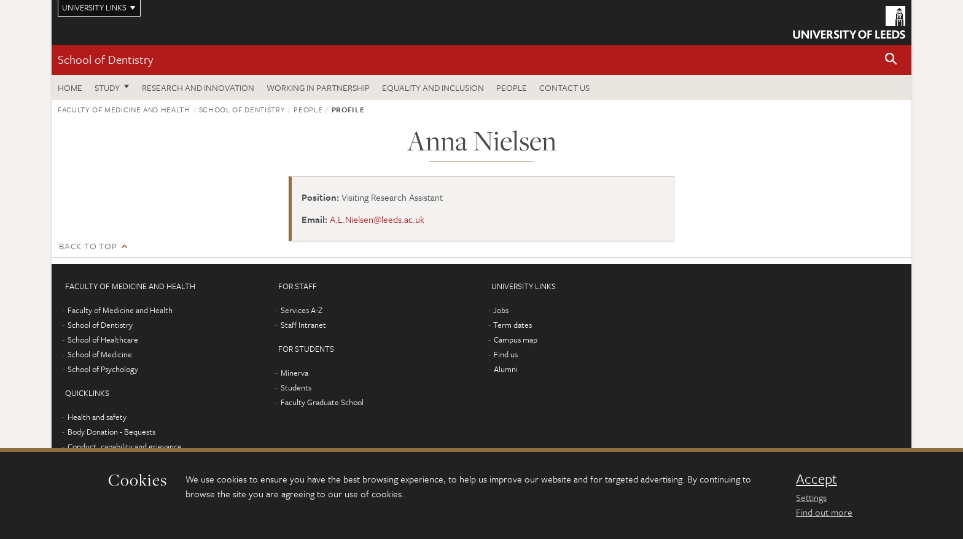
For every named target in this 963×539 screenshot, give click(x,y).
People (511, 87)
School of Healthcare (103, 339)
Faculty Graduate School (322, 402)
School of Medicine (100, 354)
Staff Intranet (303, 325)
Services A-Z (301, 310)
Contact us (564, 87)
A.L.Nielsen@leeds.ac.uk (377, 219)
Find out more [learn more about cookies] (824, 512)
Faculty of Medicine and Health (124, 109)
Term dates (512, 325)
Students (296, 387)
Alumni (506, 369)
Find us (506, 354)
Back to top (88, 245)
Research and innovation (198, 87)
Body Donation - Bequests (111, 431)
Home (70, 87)
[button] (891, 59)
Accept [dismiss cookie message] (816, 478)
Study (107, 87)
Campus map (515, 339)
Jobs (501, 310)
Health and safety (97, 417)
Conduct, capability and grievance (125, 446)
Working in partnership (318, 87)
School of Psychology (103, 369)
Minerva (294, 372)
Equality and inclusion (433, 87)
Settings (811, 497)
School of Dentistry (105, 59)
